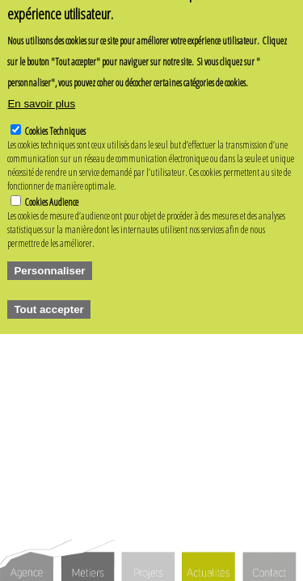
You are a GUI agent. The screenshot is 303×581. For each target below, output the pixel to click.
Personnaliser (49, 259)
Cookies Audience (51, 191)
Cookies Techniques (55, 120)
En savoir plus (41, 92)
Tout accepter (48, 298)
